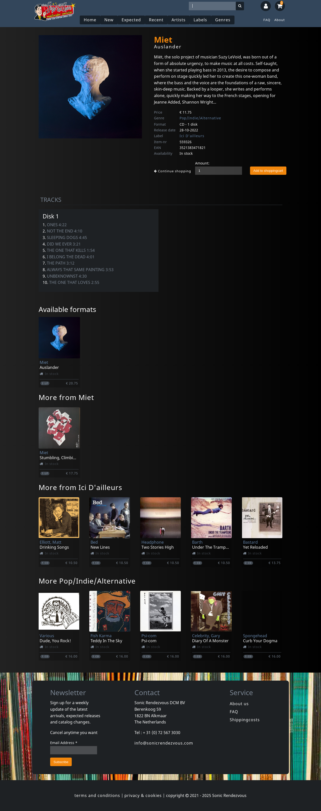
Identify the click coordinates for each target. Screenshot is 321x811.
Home (90, 20)
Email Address (63, 742)
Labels (200, 20)
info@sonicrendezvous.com (163, 743)
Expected (131, 20)
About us (239, 703)
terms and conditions (97, 795)
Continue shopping (172, 171)
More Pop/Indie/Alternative (87, 581)
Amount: (202, 163)
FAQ (266, 20)
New (109, 20)
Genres (222, 20)
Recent (156, 20)
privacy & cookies (143, 795)
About (279, 20)
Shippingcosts (245, 719)
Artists (179, 20)
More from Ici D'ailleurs (80, 487)
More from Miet (66, 397)
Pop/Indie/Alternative (200, 118)
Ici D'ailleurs (192, 135)
